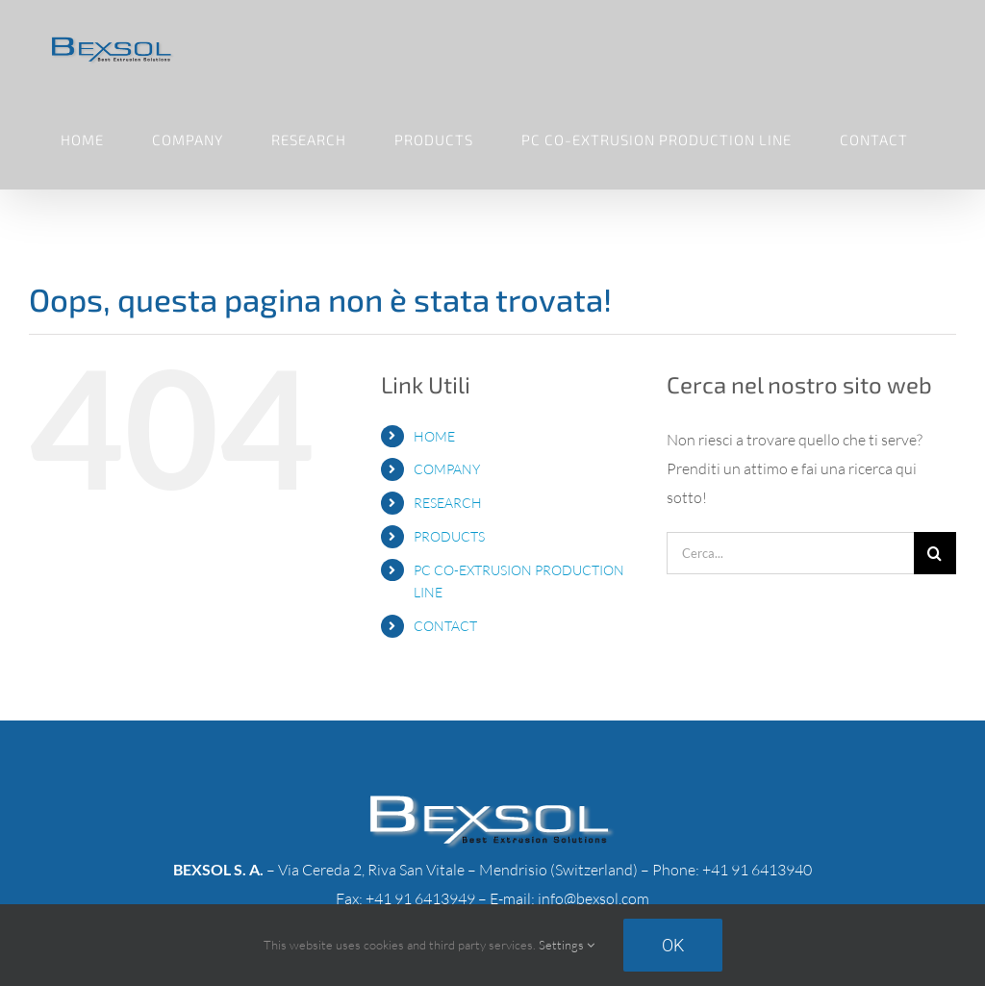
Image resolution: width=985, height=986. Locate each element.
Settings (566, 944)
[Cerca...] (790, 553)
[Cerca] (935, 553)
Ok (673, 945)
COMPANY (447, 469)
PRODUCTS (449, 536)
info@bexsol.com (593, 898)
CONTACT (445, 626)
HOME (434, 436)
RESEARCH (448, 502)
